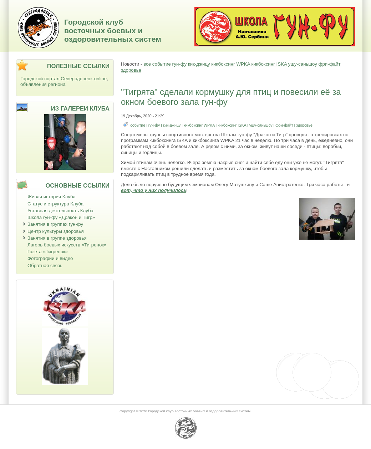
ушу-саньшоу (302, 64)
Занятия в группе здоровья (57, 238)
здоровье (131, 70)
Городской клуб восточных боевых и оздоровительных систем (112, 30)
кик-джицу (199, 64)
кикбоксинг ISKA (269, 64)
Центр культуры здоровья (55, 231)
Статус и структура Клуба (55, 203)
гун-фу (179, 64)
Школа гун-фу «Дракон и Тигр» (61, 217)
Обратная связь (44, 265)
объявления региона (43, 84)
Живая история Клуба (51, 196)
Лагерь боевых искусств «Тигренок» (67, 245)
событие (161, 64)
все (147, 64)
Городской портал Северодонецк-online (63, 78)
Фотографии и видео (50, 258)
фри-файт (330, 64)
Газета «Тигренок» (47, 251)
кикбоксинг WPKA (230, 64)
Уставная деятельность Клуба (60, 210)
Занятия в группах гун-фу (55, 224)
